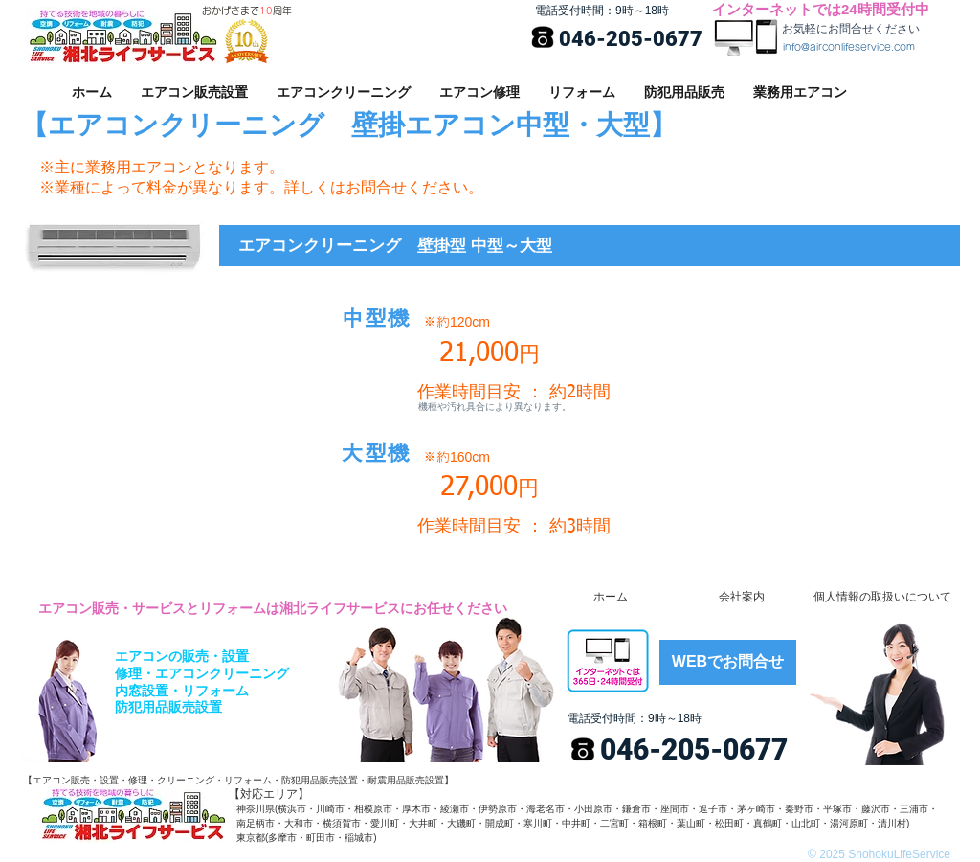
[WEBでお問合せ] (727, 662)
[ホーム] (610, 597)
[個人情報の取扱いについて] (882, 597)
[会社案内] (741, 597)
